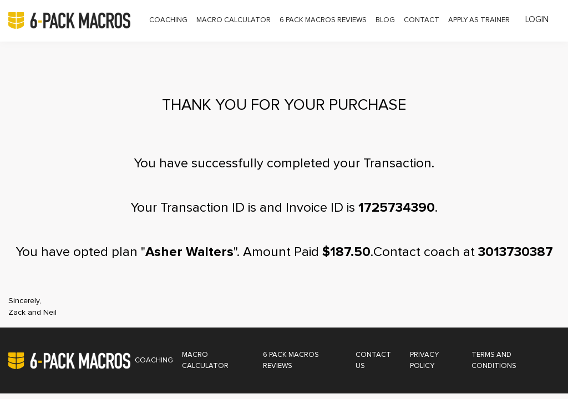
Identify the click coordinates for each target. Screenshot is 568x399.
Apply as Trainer (479, 20)
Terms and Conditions (493, 360)
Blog (385, 20)
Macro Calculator (233, 20)
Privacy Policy (424, 360)
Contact (421, 20)
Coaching (168, 20)
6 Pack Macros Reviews (323, 20)
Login (537, 20)
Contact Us (373, 360)
